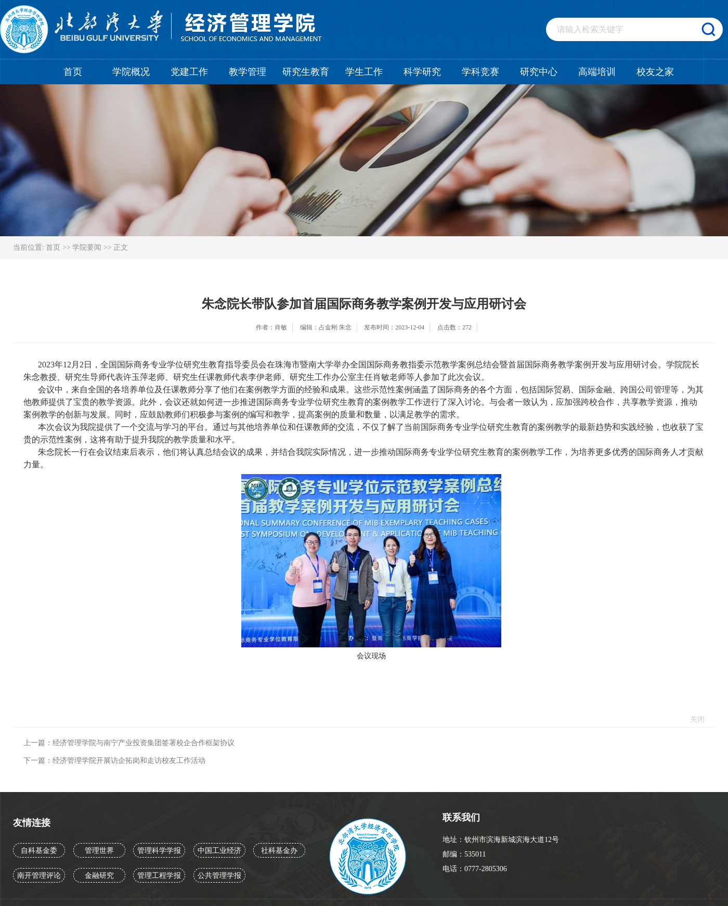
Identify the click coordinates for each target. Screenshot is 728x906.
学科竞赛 (480, 72)
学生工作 (364, 72)
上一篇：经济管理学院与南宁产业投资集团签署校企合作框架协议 (129, 743)
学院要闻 (86, 247)
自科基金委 (39, 850)
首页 (72, 72)
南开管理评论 (39, 875)
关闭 (695, 719)
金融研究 (99, 875)
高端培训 (597, 72)
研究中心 (538, 72)
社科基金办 (279, 850)
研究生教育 (305, 72)
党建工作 (189, 72)
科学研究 (422, 72)
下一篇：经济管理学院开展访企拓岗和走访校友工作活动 (114, 760)
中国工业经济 (219, 850)
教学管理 (247, 72)
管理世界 (99, 850)
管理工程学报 (159, 875)
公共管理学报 (219, 875)
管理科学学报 (159, 850)
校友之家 (655, 72)
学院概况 (131, 72)
